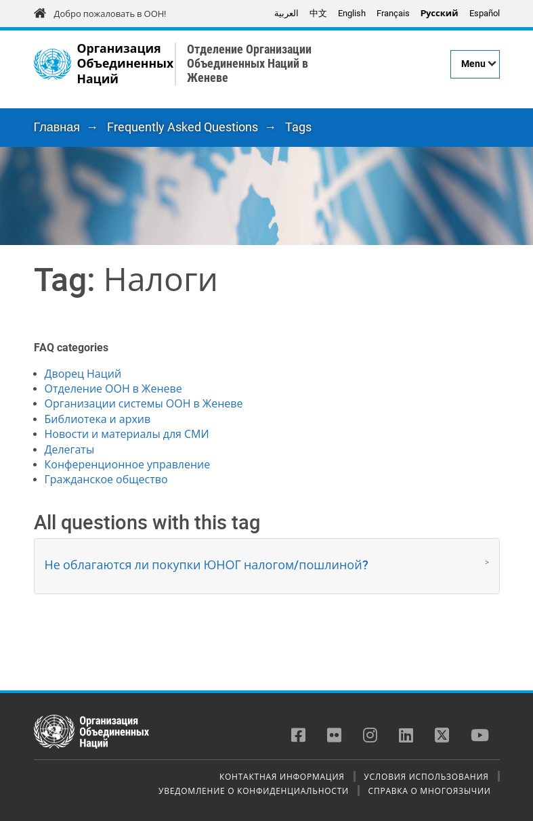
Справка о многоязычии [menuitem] (429, 790)
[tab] (267, 566)
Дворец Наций (83, 374)
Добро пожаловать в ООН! (110, 14)
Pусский (440, 13)
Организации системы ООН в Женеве (144, 403)
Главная (57, 127)
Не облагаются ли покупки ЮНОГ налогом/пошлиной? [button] (206, 564)
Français (393, 13)
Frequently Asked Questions (182, 127)
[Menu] (475, 64)
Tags (298, 127)
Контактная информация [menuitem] (282, 776)
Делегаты (70, 449)
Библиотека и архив (98, 419)
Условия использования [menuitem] (426, 776)
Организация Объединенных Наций (125, 64)
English (352, 13)
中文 (318, 13)
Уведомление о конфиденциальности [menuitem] (253, 790)
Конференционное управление (128, 464)
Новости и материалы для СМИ (127, 434)
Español (484, 13)
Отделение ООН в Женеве (113, 388)
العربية (286, 13)
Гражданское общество (106, 479)
